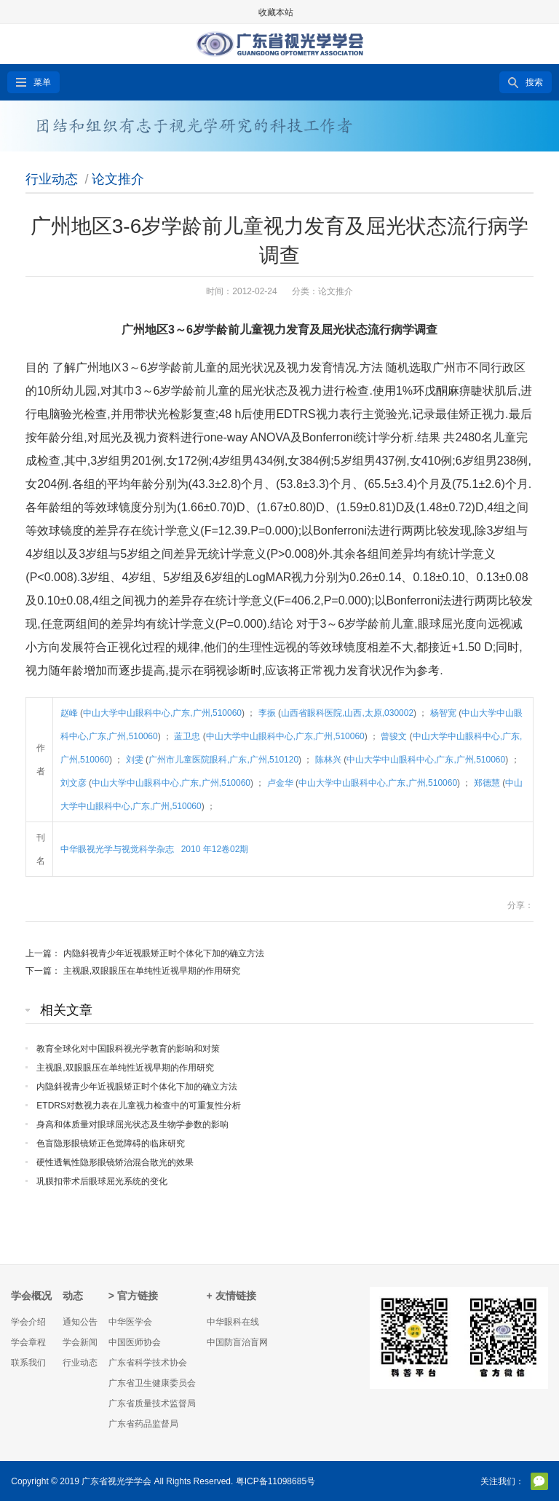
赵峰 (70, 713)
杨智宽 (444, 713)
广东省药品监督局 (143, 1424)
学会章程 (28, 1342)
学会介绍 (28, 1322)
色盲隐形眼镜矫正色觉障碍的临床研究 (110, 1143)
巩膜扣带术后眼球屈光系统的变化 (101, 1181)
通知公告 (80, 1322)
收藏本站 (275, 12)
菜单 (42, 82)
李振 (268, 713)
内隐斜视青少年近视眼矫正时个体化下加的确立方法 (163, 953)
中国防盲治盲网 (237, 1342)
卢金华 (281, 783)
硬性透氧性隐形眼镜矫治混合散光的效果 (115, 1162)
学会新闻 (80, 1342)
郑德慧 (488, 783)
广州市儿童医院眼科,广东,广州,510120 (223, 760)
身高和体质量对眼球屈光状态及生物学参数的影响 (132, 1124)
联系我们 (28, 1363)
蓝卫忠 (188, 736)
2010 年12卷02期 (216, 849)
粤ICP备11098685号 (275, 1481)
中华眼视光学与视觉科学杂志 (118, 849)
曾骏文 (395, 736)
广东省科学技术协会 (147, 1363)
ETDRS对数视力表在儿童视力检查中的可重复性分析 (138, 1105)
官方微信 (539, 1481)
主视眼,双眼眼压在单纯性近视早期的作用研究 (151, 971)
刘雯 (136, 760)
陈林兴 (329, 760)
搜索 (534, 82)
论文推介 (118, 179)
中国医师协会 (134, 1342)
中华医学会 (130, 1322)
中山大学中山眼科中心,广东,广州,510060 (162, 713)
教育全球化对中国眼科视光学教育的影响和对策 (128, 1049)
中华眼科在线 (233, 1322)
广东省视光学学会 (116, 1481)
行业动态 (51, 179)
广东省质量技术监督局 (152, 1403)
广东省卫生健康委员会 (152, 1383)
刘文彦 (74, 783)
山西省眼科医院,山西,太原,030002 (347, 713)
